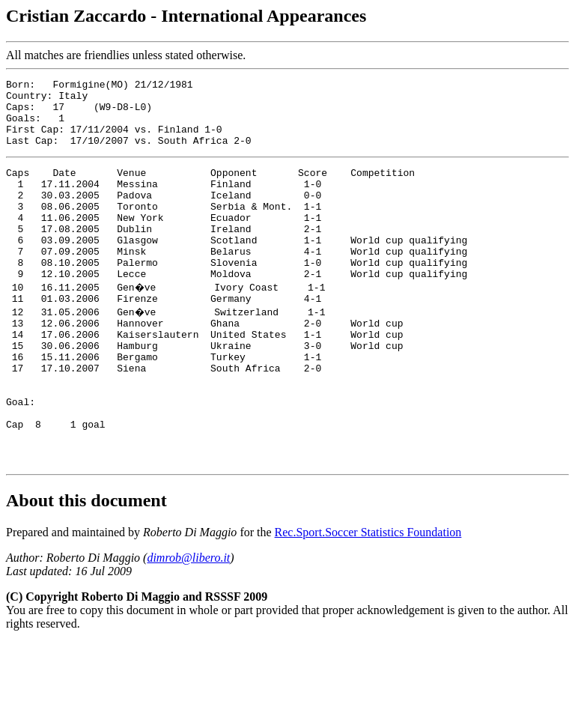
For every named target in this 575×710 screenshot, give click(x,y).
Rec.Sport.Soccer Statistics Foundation (368, 599)
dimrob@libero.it (188, 625)
